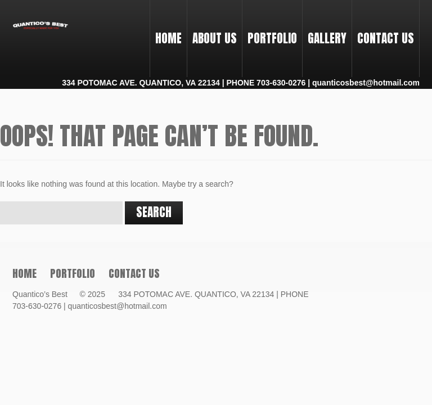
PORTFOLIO (269, 28)
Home (168, 38)
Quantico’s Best (45, 294)
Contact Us (385, 38)
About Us (214, 38)
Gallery (327, 38)
